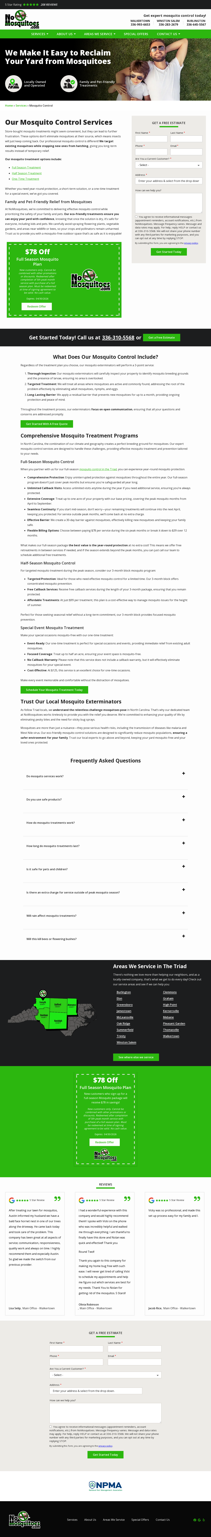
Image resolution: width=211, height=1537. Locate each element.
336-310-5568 (118, 337)
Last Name (176, 132)
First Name (141, 132)
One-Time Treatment (25, 179)
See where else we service (136, 1057)
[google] (199, 1519)
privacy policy (191, 243)
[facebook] (195, 1519)
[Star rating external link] (105, 4)
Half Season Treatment (27, 173)
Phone (139, 145)
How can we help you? (148, 190)
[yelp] (203, 1519)
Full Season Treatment (26, 167)
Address (140, 174)
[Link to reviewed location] (35, 1200)
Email (173, 145)
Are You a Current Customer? (152, 158)
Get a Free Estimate (161, 337)
